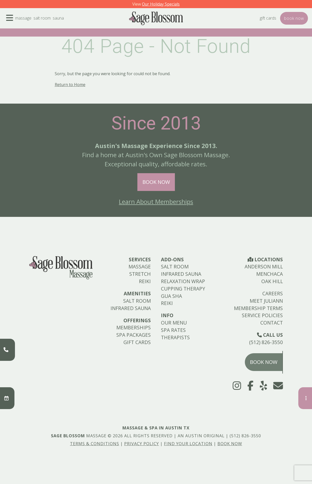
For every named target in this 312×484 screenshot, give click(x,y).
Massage (27, 22)
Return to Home (70, 84)
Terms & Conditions (94, 443)
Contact (271, 322)
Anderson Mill (264, 266)
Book (291, 22)
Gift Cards (259, 22)
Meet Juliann (266, 300)
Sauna (70, 22)
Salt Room (50, 22)
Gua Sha (171, 296)
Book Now (156, 182)
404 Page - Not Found (156, 46)
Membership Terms (258, 308)
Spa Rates (173, 330)
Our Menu (174, 322)
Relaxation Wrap (183, 281)
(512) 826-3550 (266, 342)
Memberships (133, 327)
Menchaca (269, 273)
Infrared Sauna (131, 308)
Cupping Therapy (183, 288)
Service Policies (262, 315)
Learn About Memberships (156, 201)
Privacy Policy (141, 443)
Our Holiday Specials (162, 4)
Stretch (140, 273)
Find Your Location (188, 443)
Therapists (175, 337)
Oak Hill (272, 281)
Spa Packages (133, 334)
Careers (272, 293)
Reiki (145, 281)
